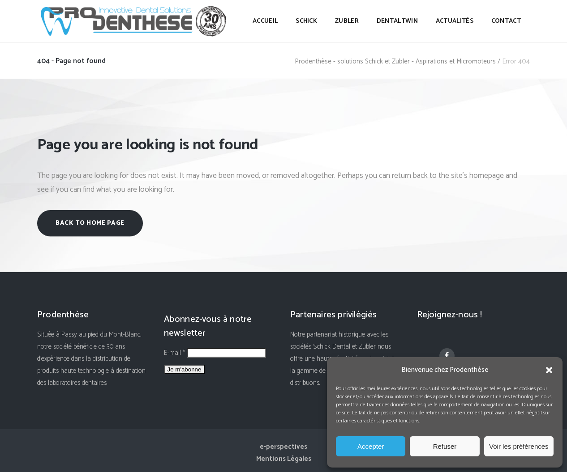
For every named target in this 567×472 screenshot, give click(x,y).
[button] (549, 370)
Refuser (445, 446)
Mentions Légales (283, 458)
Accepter (370, 446)
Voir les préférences (519, 446)
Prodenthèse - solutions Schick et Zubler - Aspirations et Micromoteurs (395, 61)
